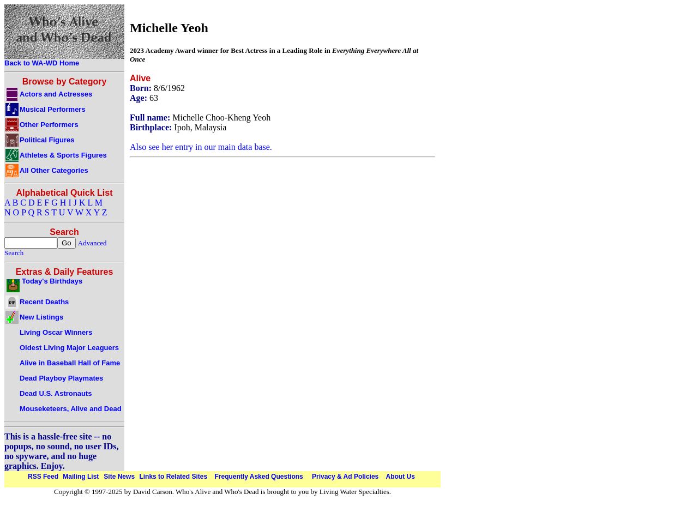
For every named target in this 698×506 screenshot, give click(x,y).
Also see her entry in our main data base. (201, 147)
